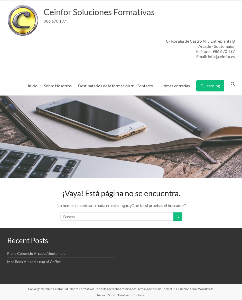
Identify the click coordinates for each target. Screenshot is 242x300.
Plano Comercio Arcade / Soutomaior (37, 253)
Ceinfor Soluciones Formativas (105, 11)
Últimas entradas (175, 85)
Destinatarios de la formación (104, 85)
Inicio (33, 85)
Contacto (144, 85)
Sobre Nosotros (58, 85)
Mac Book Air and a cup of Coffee (34, 261)
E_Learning (210, 85)
